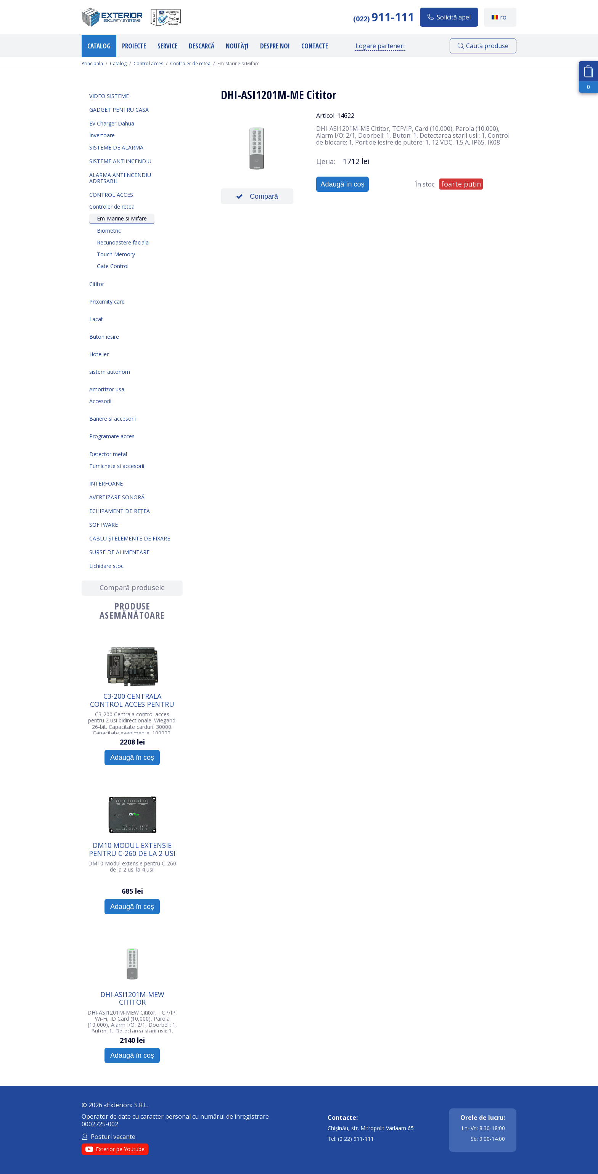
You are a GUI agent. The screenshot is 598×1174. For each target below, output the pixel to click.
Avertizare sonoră (117, 497)
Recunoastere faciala (123, 242)
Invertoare (102, 135)
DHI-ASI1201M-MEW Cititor (132, 998)
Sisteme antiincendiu (120, 161)
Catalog (99, 46)
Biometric (109, 230)
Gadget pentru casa (119, 109)
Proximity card (107, 301)
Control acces (148, 63)
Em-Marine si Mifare (122, 218)
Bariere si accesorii (112, 418)
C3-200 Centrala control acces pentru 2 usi (132, 700)
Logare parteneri (380, 46)
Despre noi (275, 46)
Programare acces (112, 436)
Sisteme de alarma (116, 147)
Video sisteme (109, 96)
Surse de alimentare (119, 552)
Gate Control (113, 266)
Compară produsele (132, 587)
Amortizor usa (106, 389)
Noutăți (237, 46)
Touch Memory (116, 254)
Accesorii (100, 401)
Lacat (96, 319)
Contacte (314, 46)
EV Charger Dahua (111, 123)
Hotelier (99, 354)
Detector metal (108, 454)
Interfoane (106, 483)
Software (103, 524)
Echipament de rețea (119, 511)
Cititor (96, 284)
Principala (92, 63)
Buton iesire (104, 336)
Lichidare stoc (106, 565)
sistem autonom (109, 371)
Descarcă (201, 46)
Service (167, 46)
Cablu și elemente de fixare (129, 538)
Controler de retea (190, 63)
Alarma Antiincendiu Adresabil (120, 178)
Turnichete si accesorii (116, 466)
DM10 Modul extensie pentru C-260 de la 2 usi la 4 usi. (132, 849)
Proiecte (134, 46)
